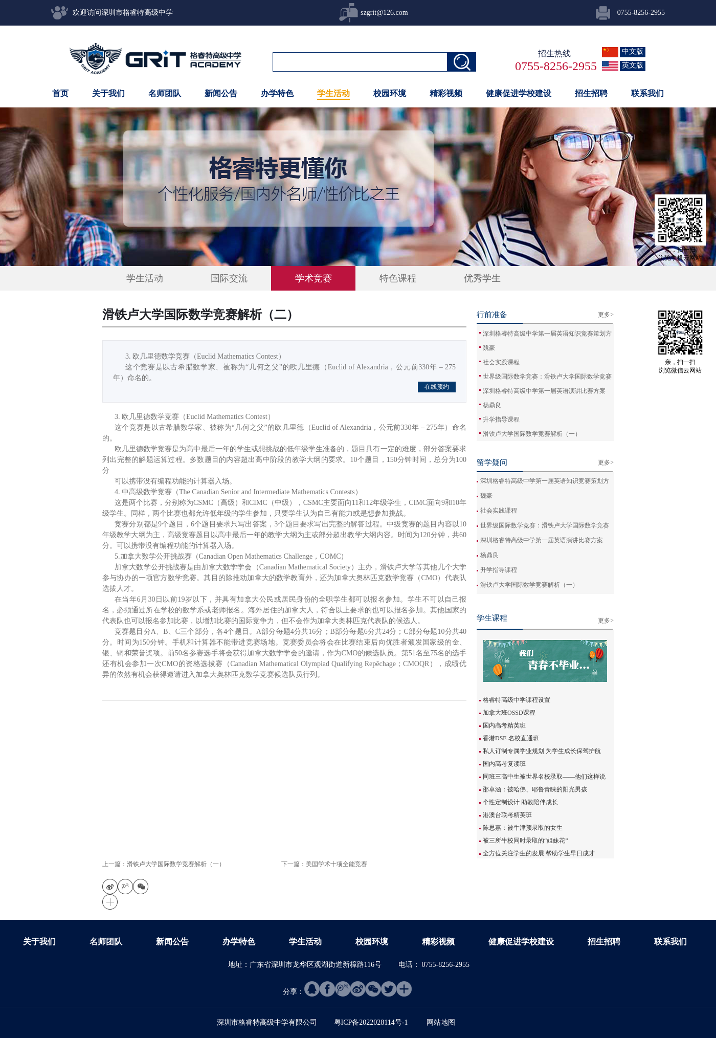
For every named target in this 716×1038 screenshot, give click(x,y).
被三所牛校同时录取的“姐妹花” (525, 840)
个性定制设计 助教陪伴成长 (520, 802)
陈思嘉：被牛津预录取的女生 (523, 827)
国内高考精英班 (504, 725)
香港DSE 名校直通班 (511, 738)
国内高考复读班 (504, 763)
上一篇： (163, 864)
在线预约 (436, 386)
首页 (60, 93)
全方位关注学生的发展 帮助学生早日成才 (539, 853)
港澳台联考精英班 (507, 815)
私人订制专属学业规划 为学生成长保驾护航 (542, 751)
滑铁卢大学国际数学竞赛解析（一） (532, 433)
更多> (606, 620)
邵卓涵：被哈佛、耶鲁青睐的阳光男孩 (535, 789)
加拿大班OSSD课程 (509, 712)
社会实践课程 (501, 362)
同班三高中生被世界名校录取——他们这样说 (544, 776)
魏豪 (489, 347)
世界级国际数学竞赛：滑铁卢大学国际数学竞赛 (547, 376)
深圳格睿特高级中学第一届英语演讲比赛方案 (544, 390)
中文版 (632, 51)
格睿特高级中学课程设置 (516, 699)
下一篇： (324, 864)
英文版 (632, 65)
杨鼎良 (492, 405)
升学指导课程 (501, 419)
